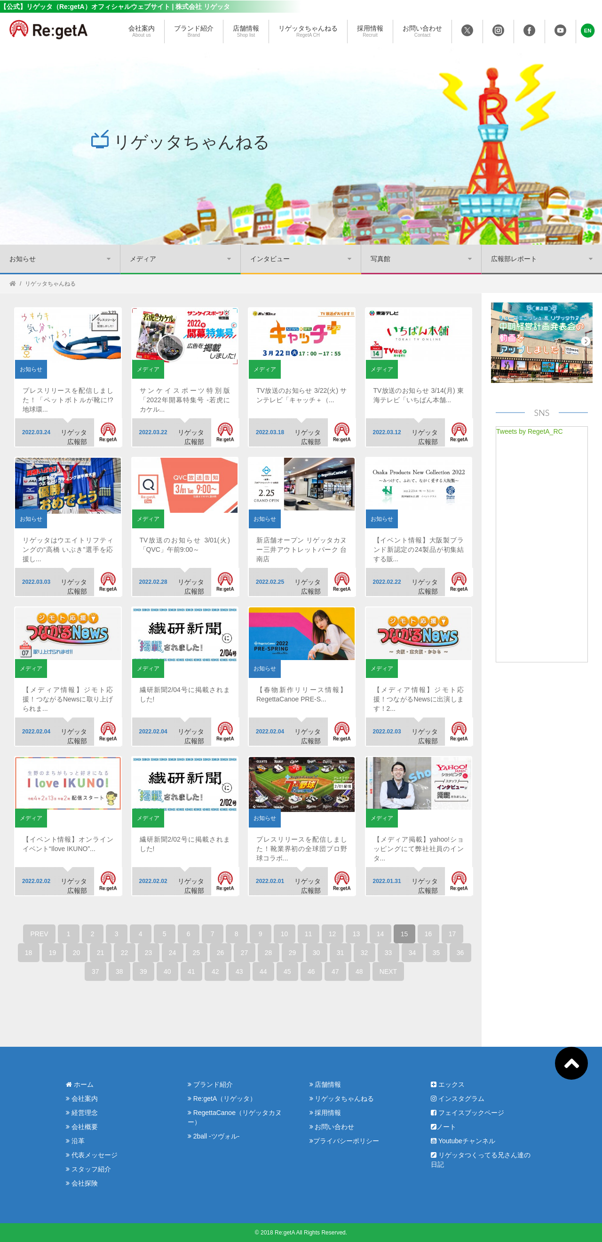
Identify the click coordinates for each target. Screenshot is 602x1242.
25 (196, 952)
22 (124, 952)
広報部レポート (514, 259)
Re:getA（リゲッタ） (222, 1098)
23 (148, 952)
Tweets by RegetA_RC (529, 431)
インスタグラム (457, 1098)
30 (316, 952)
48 (359, 971)
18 (28, 952)
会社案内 (141, 31)
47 (335, 971)
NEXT (388, 971)
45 (287, 971)
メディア (143, 259)
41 (191, 971)
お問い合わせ (422, 31)
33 (388, 952)
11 (308, 934)
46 (311, 971)
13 (356, 934)
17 (452, 934)
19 (52, 952)
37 (95, 971)
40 (167, 971)
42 (215, 971)
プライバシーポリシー (344, 1141)
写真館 (380, 259)
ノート (443, 1127)
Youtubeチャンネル (463, 1141)
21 (100, 952)
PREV (39, 934)
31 (340, 952)
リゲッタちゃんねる (308, 31)
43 (239, 971)
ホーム (80, 1084)
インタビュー (270, 259)
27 (244, 952)
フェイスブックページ (467, 1112)
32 (364, 952)
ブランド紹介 (194, 31)
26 (220, 952)
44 (263, 971)
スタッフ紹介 (88, 1169)
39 (143, 971)
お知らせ (22, 259)
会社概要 (82, 1127)
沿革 (75, 1141)
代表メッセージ (92, 1155)
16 (428, 934)
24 (172, 952)
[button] (588, 31)
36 (460, 952)
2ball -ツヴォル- (214, 1136)
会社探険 (82, 1183)
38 (119, 971)
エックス (448, 1084)
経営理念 (82, 1112)
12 (332, 934)
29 (292, 952)
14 (380, 934)
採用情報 (370, 31)
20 (76, 952)
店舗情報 (246, 31)
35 (436, 952)
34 (412, 952)
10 (284, 934)
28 (268, 952)
